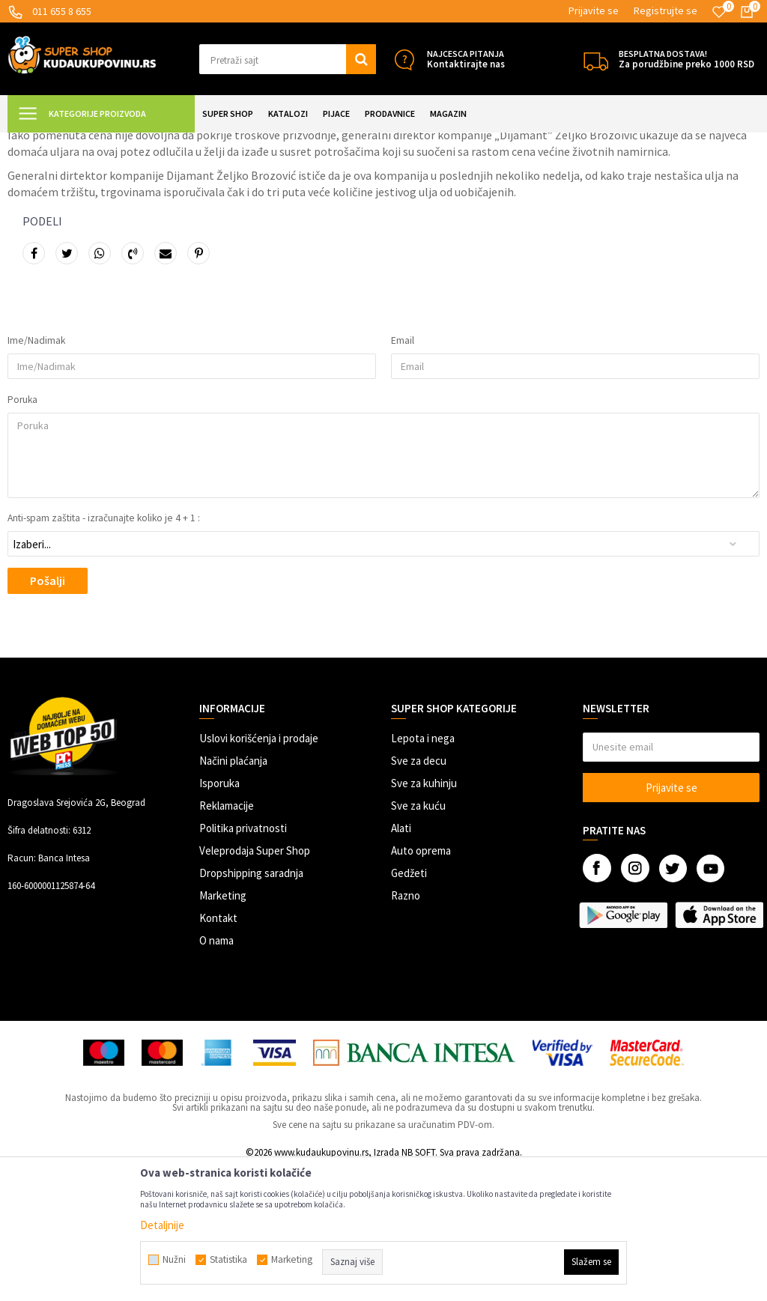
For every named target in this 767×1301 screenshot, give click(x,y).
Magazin (105, 142)
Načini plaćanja (233, 893)
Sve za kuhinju (424, 915)
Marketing (222, 1028)
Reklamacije (226, 938)
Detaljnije (162, 1225)
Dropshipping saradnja (251, 1005)
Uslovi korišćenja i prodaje (258, 870)
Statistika (228, 1260)
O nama (216, 1073)
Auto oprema (421, 983)
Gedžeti (409, 1005)
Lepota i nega (423, 870)
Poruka (22, 532)
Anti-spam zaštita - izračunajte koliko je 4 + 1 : (103, 651)
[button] (287, 59)
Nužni (174, 1260)
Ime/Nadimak (36, 473)
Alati (401, 960)
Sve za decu (418, 893)
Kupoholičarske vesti (175, 142)
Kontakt (218, 1050)
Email (402, 473)
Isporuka (219, 915)
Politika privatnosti (243, 960)
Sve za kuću (418, 938)
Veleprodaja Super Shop (254, 983)
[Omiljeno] (719, 12)
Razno (405, 1028)
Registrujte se (665, 10)
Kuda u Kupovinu (42, 142)
